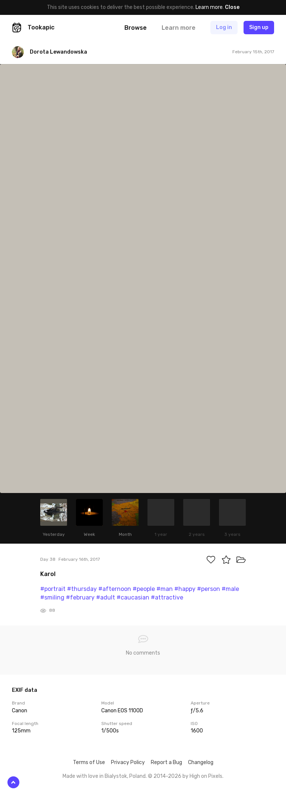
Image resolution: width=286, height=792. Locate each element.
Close (232, 7)
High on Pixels (206, 776)
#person (208, 588)
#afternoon (114, 588)
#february (80, 597)
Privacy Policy (128, 762)
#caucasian (133, 597)
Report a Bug (166, 762)
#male (230, 588)
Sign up (258, 27)
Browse (135, 27)
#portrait (53, 588)
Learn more (209, 7)
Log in (224, 27)
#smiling (52, 597)
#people (144, 588)
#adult (105, 597)
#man (164, 588)
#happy (185, 588)
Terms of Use (89, 762)
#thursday (82, 588)
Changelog (200, 762)
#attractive (167, 597)
